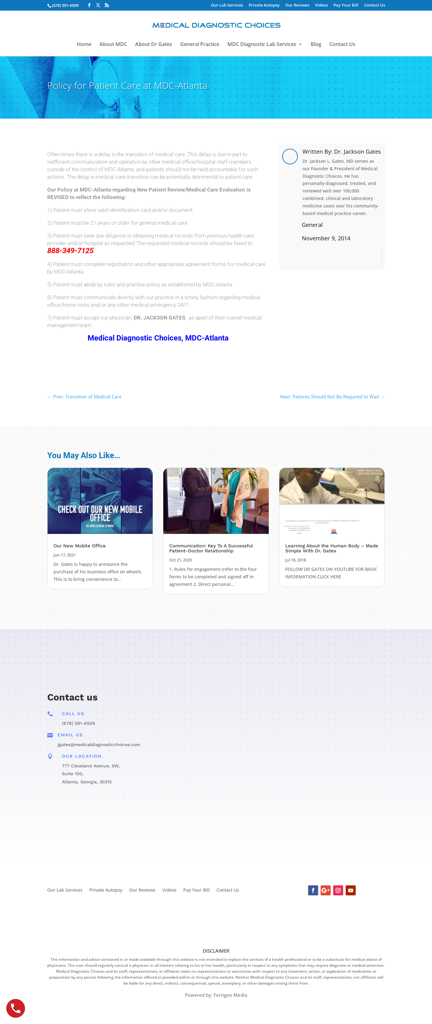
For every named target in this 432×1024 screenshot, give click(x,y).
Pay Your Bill (345, 5)
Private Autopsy (264, 5)
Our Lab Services (227, 5)
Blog (316, 45)
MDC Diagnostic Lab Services (261, 45)
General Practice (199, 45)
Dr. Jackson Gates (357, 151)
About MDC (113, 45)
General (312, 224)
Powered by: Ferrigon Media (216, 995)
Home (84, 45)
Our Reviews (297, 5)
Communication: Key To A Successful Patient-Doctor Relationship (211, 548)
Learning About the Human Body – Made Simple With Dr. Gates (331, 548)
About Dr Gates (153, 45)
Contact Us (374, 5)
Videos (321, 5)
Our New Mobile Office (79, 546)
